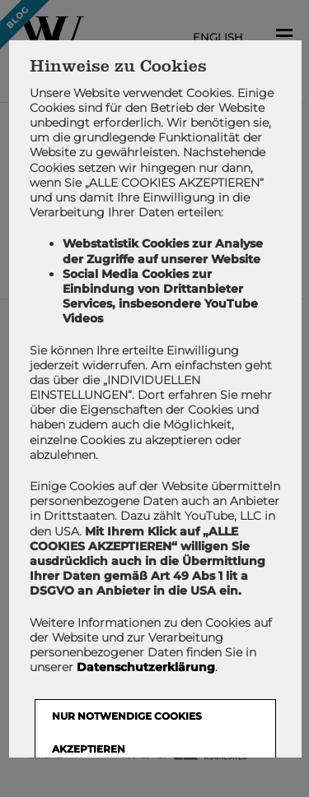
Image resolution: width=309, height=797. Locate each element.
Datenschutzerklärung (145, 667)
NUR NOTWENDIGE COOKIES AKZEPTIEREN (126, 732)
